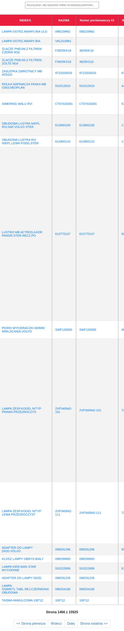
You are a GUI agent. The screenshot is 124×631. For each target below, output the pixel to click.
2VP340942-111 (90, 512)
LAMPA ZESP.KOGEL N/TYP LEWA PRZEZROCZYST (21, 512)
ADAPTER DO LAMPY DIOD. (22, 578)
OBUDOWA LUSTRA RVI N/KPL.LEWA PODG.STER (20, 141)
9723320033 (63, 73)
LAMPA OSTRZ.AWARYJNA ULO (24, 31)
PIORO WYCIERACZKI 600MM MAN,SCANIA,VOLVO (23, 329)
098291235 (62, 578)
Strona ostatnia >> (94, 623)
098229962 (62, 31)
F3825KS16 (63, 61)
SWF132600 (63, 329)
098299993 (62, 559)
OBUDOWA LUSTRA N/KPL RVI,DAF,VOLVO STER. (21, 125)
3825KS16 (86, 61)
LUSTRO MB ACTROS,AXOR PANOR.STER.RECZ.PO (22, 233)
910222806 (62, 568)
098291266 (62, 549)
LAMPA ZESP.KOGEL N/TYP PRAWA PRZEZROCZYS (21, 410)
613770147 (62, 234)
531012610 (62, 86)
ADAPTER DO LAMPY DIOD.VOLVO (17, 549)
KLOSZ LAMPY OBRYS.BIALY (23, 559)
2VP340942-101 (90, 410)
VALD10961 (63, 41)
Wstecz (56, 623)
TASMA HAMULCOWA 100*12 (22, 600)
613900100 (62, 125)
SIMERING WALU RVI (17, 104)
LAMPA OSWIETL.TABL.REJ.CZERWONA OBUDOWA (25, 589)
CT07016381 (64, 104)
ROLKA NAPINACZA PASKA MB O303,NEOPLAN (24, 85)
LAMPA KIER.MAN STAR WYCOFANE (19, 568)
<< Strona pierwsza (31, 623)
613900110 (62, 141)
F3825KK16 (63, 50)
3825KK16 (86, 50)
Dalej (71, 623)
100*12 (60, 600)
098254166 (62, 589)
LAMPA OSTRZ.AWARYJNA (21, 41)
